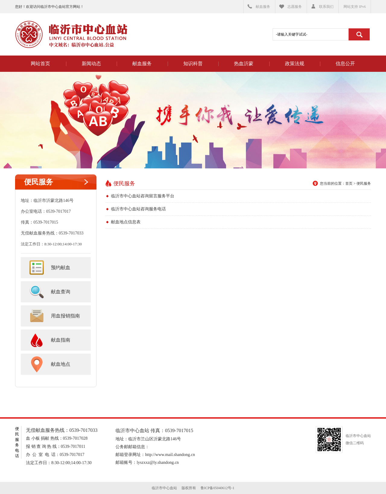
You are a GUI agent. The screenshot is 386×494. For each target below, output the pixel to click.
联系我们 (326, 7)
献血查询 (60, 291)
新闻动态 (91, 63)
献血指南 (60, 340)
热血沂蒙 (243, 63)
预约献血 (60, 267)
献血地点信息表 (126, 222)
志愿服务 (294, 7)
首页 (349, 183)
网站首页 (40, 63)
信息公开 (345, 63)
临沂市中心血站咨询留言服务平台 (142, 196)
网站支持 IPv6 (354, 7)
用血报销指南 (65, 315)
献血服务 (263, 7)
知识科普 (193, 63)
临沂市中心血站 (71, 34)
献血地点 (60, 364)
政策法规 (294, 63)
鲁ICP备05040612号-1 (218, 488)
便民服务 (38, 182)
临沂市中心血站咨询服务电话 (138, 209)
